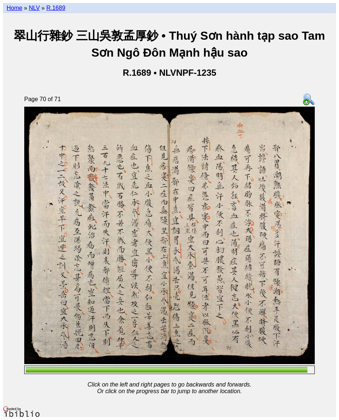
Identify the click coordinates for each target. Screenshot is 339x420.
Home (14, 8)
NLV (34, 8)
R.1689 (55, 8)
